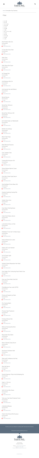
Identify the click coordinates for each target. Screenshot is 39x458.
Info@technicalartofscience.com (20, 448)
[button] (4, 4)
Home (4, 10)
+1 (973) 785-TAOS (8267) (21, 445)
